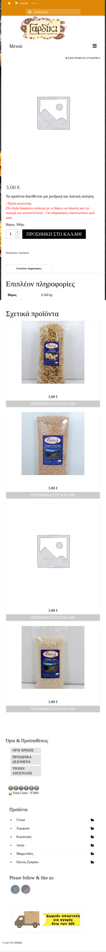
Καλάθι (26, 4)
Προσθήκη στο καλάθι (54, 234)
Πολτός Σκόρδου (27, 862)
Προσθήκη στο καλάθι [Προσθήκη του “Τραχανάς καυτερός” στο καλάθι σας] (53, 495)
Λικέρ (20, 845)
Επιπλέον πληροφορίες (28, 268)
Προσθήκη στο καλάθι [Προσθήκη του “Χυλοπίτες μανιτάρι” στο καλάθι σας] (53, 404)
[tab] (29, 268)
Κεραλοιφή (23, 837)
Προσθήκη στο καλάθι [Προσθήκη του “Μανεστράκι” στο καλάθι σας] (53, 617)
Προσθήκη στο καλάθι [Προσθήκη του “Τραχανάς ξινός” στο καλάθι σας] (53, 709)
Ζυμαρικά (93, 57)
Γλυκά (20, 820)
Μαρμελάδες (24, 853)
